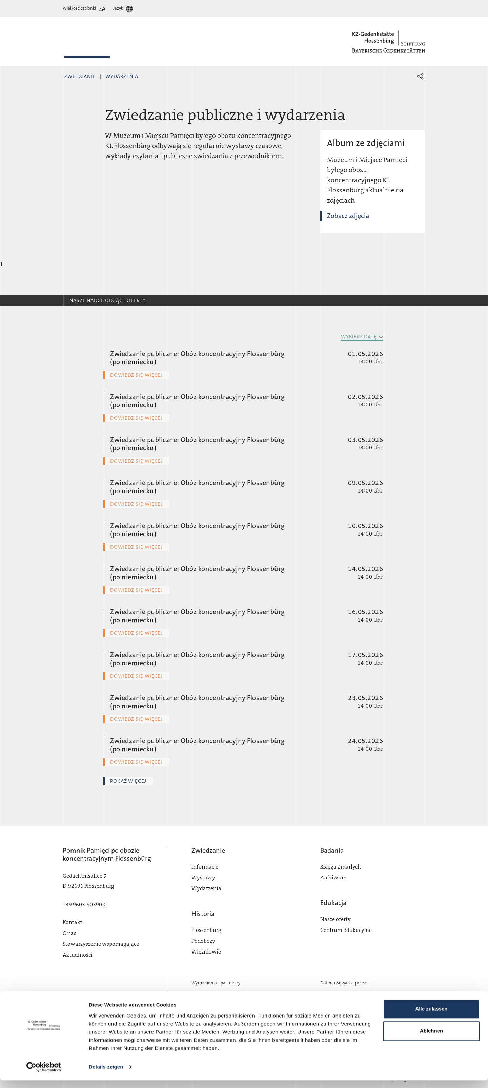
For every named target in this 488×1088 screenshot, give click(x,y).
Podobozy (203, 940)
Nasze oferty (335, 919)
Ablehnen (431, 1039)
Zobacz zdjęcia (348, 215)
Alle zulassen (431, 1017)
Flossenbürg (206, 930)
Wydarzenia (121, 76)
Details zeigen (106, 1074)
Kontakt (72, 922)
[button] (420, 76)
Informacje (204, 866)
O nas (69, 933)
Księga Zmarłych (340, 866)
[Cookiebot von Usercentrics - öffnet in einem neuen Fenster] (44, 1075)
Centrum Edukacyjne (346, 930)
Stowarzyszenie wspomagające (101, 943)
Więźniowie (206, 951)
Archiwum (333, 877)
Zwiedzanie (80, 76)
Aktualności (78, 954)
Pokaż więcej (128, 781)
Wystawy (203, 877)
